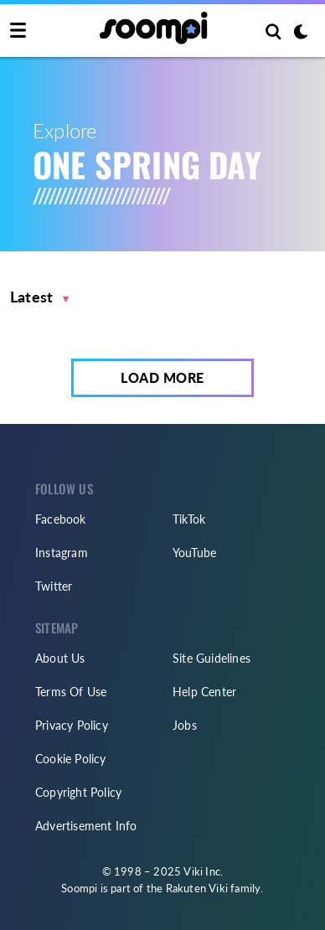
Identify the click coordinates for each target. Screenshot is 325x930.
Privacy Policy (71, 725)
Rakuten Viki (197, 888)
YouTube (194, 552)
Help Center (204, 692)
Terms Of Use (70, 692)
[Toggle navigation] (18, 31)
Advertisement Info (86, 826)
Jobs (185, 725)
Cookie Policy (70, 759)
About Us (60, 658)
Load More (162, 377)
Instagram (61, 552)
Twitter (53, 586)
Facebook (60, 519)
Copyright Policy (78, 792)
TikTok (189, 519)
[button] (40, 297)
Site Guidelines (211, 658)
